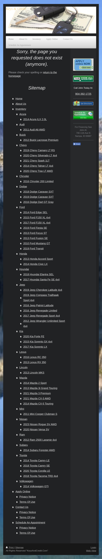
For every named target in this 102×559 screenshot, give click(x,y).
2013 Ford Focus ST (35, 233)
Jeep (22, 284)
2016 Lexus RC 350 (34, 357)
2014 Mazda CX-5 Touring (38, 403)
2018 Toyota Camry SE (36, 465)
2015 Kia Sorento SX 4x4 (37, 341)
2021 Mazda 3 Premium (37, 393)
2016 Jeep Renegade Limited (40, 310)
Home (19, 98)
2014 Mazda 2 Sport (35, 383)
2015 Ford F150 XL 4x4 (36, 217)
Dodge (23, 186)
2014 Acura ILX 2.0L (35, 119)
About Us (21, 103)
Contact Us (22, 507)
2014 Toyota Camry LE (36, 460)
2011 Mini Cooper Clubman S (40, 414)
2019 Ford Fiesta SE (35, 227)
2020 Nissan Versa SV (36, 429)
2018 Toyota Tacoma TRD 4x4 (40, 476)
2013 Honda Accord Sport (38, 258)
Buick (22, 134)
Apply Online (23, 491)
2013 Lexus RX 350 (34, 362)
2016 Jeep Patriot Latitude (38, 305)
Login (93, 547)
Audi (22, 124)
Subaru (23, 445)
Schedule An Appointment (30, 522)
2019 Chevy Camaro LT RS (39, 150)
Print (10, 547)
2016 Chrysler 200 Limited (38, 181)
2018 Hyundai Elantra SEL (38, 274)
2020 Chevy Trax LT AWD (38, 171)
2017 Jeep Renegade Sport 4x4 (41, 315)
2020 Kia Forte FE (33, 336)
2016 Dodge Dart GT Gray (38, 202)
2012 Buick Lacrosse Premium (40, 140)
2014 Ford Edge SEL (35, 212)
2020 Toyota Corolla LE (36, 470)
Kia (21, 331)
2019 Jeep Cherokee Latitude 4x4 (42, 289)
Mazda (23, 377)
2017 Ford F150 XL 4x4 (36, 222)
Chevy (23, 145)
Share (77, 144)
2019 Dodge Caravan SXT (38, 196)
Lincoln (23, 367)
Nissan (23, 419)
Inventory (21, 109)
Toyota (23, 455)
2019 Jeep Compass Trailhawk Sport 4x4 (41, 298)
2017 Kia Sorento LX (35, 346)
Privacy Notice (27, 496)
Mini (21, 408)
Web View (91, 550)
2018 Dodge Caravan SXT (38, 191)
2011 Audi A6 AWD (34, 129)
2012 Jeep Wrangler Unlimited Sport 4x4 (44, 323)
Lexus (22, 351)
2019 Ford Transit (33, 248)
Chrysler (24, 176)
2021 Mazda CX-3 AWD (37, 398)
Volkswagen (26, 481)
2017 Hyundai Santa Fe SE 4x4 (41, 279)
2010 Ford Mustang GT (36, 243)
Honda (23, 253)
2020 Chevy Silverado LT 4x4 (40, 155)
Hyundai (24, 269)
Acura (22, 114)
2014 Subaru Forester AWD (39, 450)
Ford (22, 207)
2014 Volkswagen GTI (36, 486)
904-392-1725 (83, 93)
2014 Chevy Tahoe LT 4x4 (38, 165)
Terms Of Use (27, 501)
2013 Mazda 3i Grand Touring (40, 388)
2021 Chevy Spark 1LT (36, 160)
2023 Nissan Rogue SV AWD (40, 424)
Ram (22, 434)
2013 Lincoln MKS (33, 372)
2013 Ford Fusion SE (35, 238)
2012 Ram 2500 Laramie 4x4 (40, 439)
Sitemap (19, 547)
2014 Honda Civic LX (35, 264)
